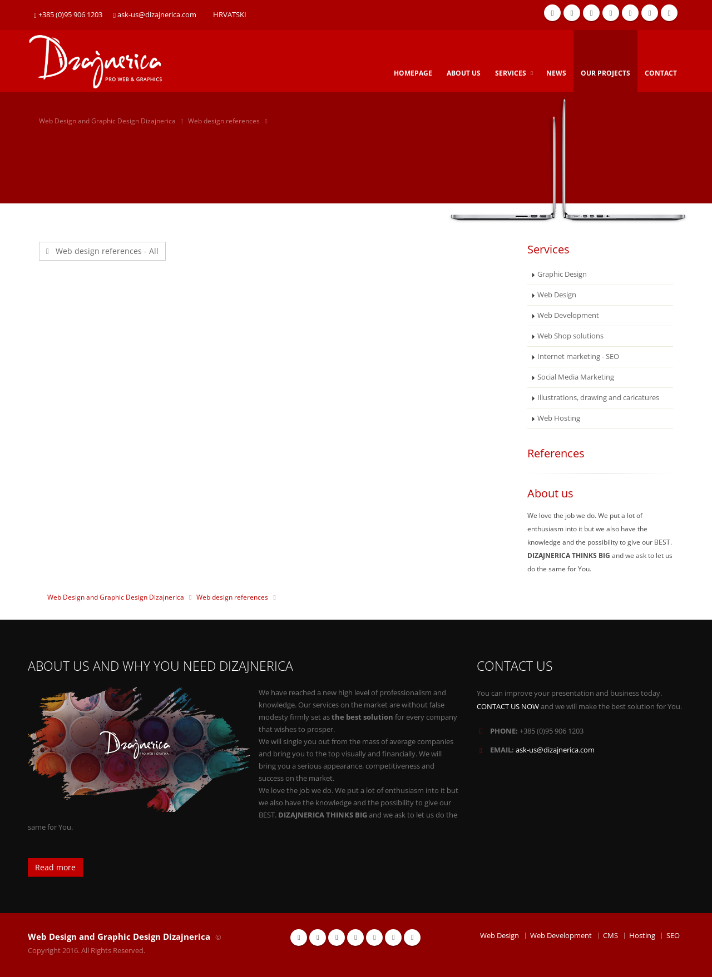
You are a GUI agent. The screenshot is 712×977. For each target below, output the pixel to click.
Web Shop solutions (570, 336)
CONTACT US (515, 666)
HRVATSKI (229, 14)
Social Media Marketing (575, 377)
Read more (55, 867)
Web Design (556, 295)
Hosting (642, 935)
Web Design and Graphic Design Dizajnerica (107, 121)
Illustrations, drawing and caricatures (598, 397)
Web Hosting (558, 418)
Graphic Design (562, 274)
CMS (610, 935)
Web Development (568, 315)
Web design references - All (102, 251)
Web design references (224, 121)
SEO (673, 935)
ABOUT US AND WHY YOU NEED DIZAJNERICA (160, 666)
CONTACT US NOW (508, 706)
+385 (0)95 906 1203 (68, 14)
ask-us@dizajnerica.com (155, 14)
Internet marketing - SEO (578, 356)
